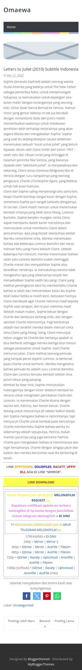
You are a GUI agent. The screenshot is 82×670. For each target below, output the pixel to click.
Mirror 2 (52, 542)
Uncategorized (23, 605)
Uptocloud (50, 557)
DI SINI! (64, 516)
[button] (26, 596)
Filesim (65, 547)
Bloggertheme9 (39, 659)
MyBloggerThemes (41, 664)
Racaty (35, 557)
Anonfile (67, 557)
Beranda (45, 623)
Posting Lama (64, 621)
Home (11, 27)
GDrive (26, 547)
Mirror (38, 542)
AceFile (52, 547)
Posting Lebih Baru (21, 621)
